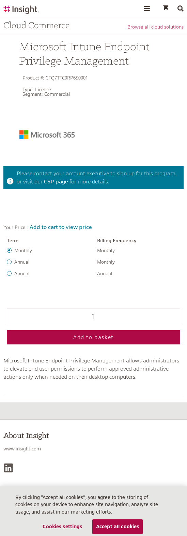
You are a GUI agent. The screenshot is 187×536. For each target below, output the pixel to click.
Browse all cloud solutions (155, 27)
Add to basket (93, 337)
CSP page (56, 182)
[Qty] (93, 316)
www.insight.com (22, 448)
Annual (22, 262)
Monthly (23, 250)
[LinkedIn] (8, 467)
